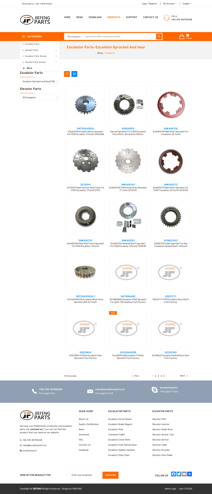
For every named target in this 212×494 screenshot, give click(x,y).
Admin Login (170, 489)
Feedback (83, 450)
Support (131, 17)
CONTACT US (150, 17)
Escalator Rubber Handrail (121, 450)
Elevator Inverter (160, 424)
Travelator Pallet (116, 434)
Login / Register (149, 4)
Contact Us (85, 445)
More (27, 67)
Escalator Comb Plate (119, 439)
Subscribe (110, 475)
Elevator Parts (31, 50)
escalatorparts (169, 387)
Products (113, 17)
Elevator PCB (159, 419)
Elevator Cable (159, 445)
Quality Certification (89, 424)
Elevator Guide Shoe (162, 429)
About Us (83, 419)
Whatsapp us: (37, 4)
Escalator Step (115, 429)
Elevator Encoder (161, 450)
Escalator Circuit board (119, 419)
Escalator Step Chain (119, 455)
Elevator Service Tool (163, 434)
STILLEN (188, 489)
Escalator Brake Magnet (120, 424)
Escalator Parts (32, 44)
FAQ (81, 439)
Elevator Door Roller (162, 455)
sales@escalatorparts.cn (110, 389)
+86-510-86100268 (50, 389)
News (79, 17)
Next (184, 376)
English (187, 4)
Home (67, 17)
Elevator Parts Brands (35, 62)
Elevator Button (160, 439)
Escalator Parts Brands (36, 56)
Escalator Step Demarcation (122, 445)
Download (95, 17)
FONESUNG (76, 489)
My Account (170, 4)
